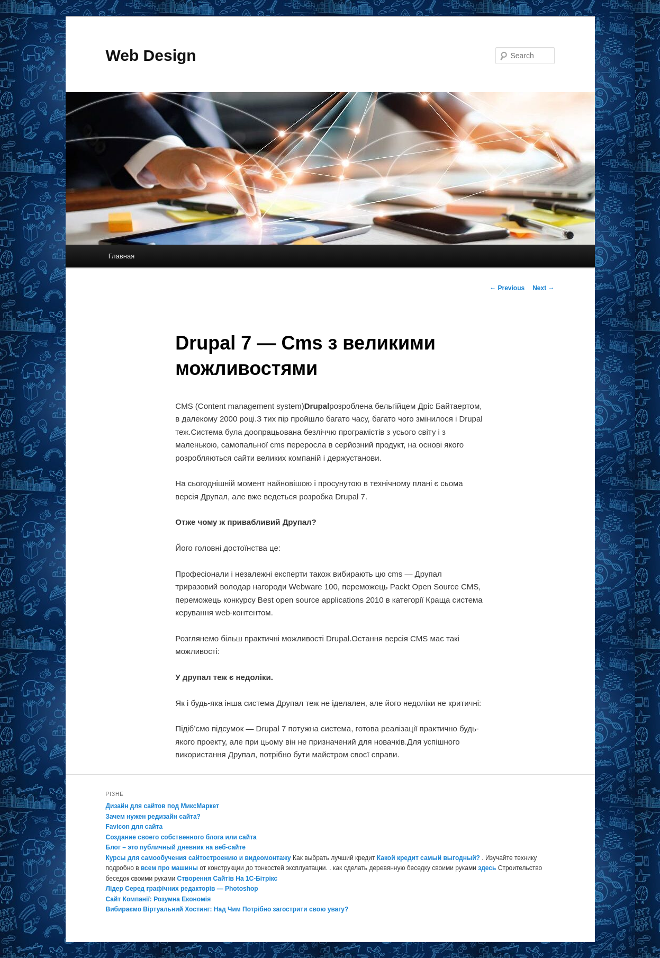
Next (543, 288)
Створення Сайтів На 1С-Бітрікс (227, 878)
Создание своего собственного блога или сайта (181, 837)
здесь (487, 868)
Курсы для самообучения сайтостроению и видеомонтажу (198, 858)
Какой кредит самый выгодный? (428, 858)
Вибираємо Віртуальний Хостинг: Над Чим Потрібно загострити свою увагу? (227, 909)
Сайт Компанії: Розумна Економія (158, 899)
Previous (507, 288)
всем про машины (169, 868)
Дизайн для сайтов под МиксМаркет (162, 806)
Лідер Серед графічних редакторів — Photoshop (182, 888)
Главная (121, 256)
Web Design (151, 55)
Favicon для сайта (134, 826)
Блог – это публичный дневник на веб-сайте (176, 847)
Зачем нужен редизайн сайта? (153, 816)
